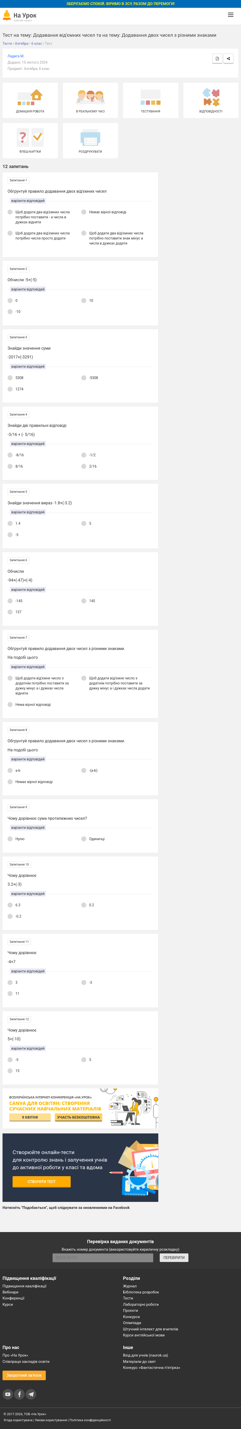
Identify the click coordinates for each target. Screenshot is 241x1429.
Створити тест (42, 1182)
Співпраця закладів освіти (26, 1361)
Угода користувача (18, 1420)
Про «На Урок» (15, 1355)
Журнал (130, 1286)
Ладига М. (16, 56)
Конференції (13, 1298)
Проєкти (130, 1310)
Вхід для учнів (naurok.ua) (145, 1355)
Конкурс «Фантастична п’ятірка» (151, 1367)
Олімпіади (132, 1323)
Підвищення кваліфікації (25, 1286)
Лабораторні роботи (141, 1304)
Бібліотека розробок (141, 1292)
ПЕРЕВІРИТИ (174, 1258)
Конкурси (131, 1317)
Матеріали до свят (139, 1361)
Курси (8, 1304)
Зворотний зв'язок (24, 1375)
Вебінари (10, 1292)
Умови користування (51, 1420)
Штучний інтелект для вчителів (150, 1329)
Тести (128, 1298)
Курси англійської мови (144, 1335)
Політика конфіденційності (90, 1420)
